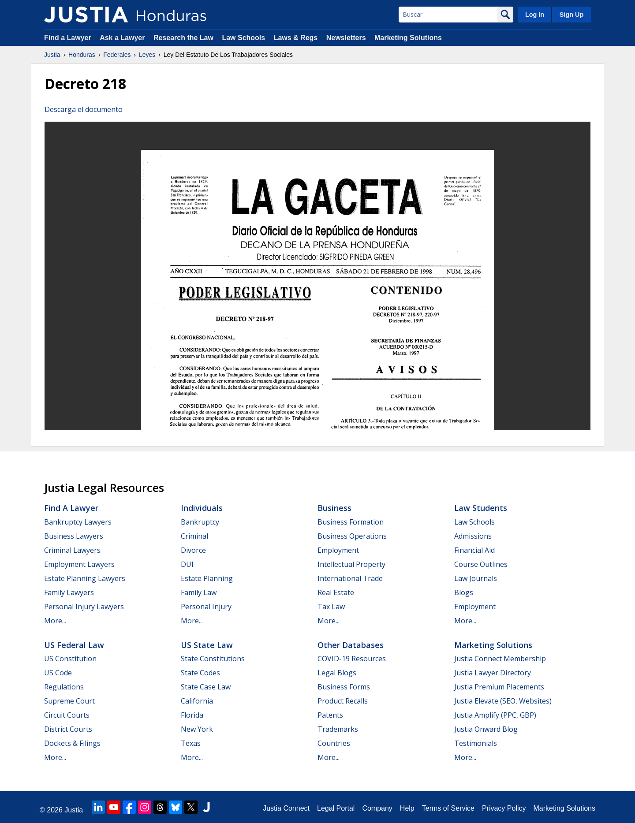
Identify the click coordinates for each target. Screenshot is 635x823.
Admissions (473, 536)
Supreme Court (69, 701)
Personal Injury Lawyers (84, 606)
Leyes (147, 54)
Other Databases (351, 645)
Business (334, 508)
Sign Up (571, 14)
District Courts (68, 729)
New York (197, 729)
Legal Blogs (337, 673)
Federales (117, 54)
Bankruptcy (200, 522)
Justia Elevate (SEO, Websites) (503, 701)
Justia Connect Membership (500, 658)
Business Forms (344, 687)
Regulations (64, 687)
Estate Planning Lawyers (84, 578)
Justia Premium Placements (499, 687)
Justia (52, 54)
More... (55, 621)
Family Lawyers (69, 592)
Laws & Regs (296, 37)
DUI (187, 564)
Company (377, 808)
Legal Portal (336, 808)
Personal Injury (206, 606)
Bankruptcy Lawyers (78, 522)
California (197, 701)
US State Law (207, 645)
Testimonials (475, 743)
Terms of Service (448, 808)
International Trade (350, 578)
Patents (330, 715)
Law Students (480, 508)
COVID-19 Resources (352, 658)
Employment (338, 550)
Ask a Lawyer (123, 37)
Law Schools (243, 37)
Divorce (193, 550)
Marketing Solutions (408, 37)
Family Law (199, 592)
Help (407, 808)
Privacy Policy (504, 808)
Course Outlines (481, 564)
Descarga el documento (84, 109)
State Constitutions (213, 658)
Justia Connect (286, 808)
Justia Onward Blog (486, 729)
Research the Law (183, 37)
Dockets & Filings (72, 743)
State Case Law (206, 687)
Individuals (202, 508)
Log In (534, 14)
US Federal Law (74, 645)
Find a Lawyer (67, 37)
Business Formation (351, 522)
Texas (191, 743)
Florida (192, 715)
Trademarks (338, 729)
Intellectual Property (351, 564)
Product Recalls (343, 701)
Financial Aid (474, 550)
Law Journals (475, 578)
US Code (58, 673)
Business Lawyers (73, 536)
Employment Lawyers (79, 564)
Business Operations (352, 536)
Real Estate (336, 592)
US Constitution (70, 658)
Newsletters (346, 37)
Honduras (81, 54)
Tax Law (331, 606)
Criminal (194, 536)
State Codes (200, 673)
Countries (334, 743)
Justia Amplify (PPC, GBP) (495, 715)
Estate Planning (207, 578)
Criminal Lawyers (72, 550)
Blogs (463, 592)
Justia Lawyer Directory (492, 673)
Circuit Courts (67, 715)
